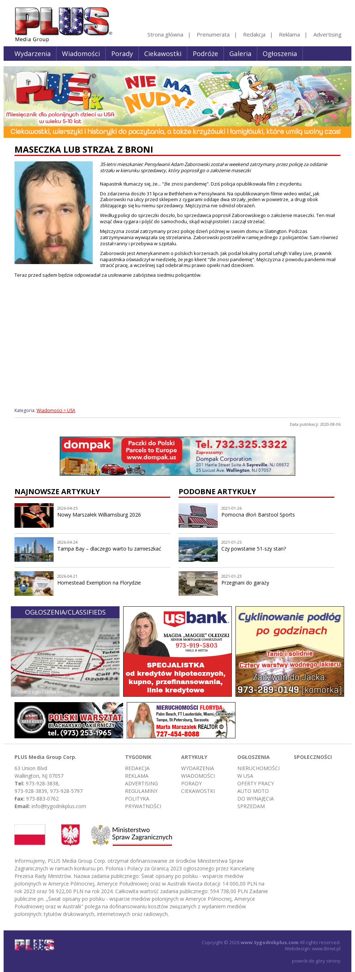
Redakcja (254, 34)
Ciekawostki (162, 53)
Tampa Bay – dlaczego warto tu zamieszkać (109, 548)
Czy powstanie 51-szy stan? (253, 548)
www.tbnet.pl (326, 948)
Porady (122, 53)
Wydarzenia (32, 53)
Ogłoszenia (280, 53)
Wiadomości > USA (56, 410)
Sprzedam (251, 806)
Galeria (240, 53)
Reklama (289, 34)
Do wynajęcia (255, 798)
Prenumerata (213, 34)
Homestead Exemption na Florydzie (99, 582)
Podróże (205, 53)
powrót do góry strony (316, 961)
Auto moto (253, 791)
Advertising (327, 34)
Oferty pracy (255, 783)
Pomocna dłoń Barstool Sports (258, 514)
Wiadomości (81, 53)
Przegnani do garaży (245, 582)
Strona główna (165, 34)
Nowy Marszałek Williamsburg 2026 (99, 514)
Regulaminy (141, 791)
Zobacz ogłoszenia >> (38, 691)
